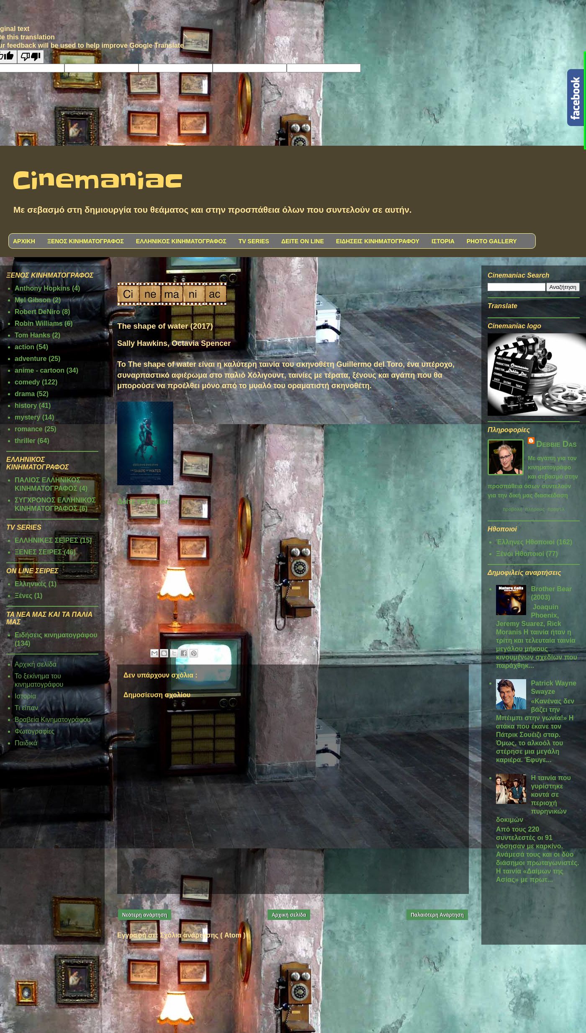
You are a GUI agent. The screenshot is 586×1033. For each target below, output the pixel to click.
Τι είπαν (26, 707)
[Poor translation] (30, 57)
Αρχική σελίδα (289, 915)
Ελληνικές (30, 583)
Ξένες (23, 595)
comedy (27, 382)
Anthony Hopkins (42, 288)
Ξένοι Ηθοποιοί (520, 555)
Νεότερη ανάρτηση (144, 915)
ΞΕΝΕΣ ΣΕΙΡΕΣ (38, 552)
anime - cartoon (39, 370)
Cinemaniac (98, 181)
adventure (30, 358)
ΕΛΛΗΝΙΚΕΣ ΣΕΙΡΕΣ (46, 540)
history (26, 405)
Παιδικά (26, 743)
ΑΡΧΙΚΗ (24, 241)
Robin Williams (39, 323)
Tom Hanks (32, 335)
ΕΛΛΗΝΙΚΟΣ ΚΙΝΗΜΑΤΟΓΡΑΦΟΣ (181, 241)
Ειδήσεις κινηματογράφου (56, 635)
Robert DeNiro (37, 311)
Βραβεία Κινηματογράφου (53, 719)
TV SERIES (254, 241)
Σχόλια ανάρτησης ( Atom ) (202, 935)
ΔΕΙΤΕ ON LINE (302, 241)
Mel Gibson (33, 300)
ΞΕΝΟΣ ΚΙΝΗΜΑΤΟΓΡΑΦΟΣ (85, 241)
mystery (27, 417)
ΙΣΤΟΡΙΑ (443, 241)
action (24, 346)
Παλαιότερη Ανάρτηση (437, 915)
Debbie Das (556, 443)
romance (29, 429)
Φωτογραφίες (34, 731)
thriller (25, 440)
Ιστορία (25, 696)
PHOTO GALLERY (492, 241)
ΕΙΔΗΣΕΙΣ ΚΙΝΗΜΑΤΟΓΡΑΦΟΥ (377, 241)
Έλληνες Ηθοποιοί (525, 543)
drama (25, 393)
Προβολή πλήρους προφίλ (534, 510)
